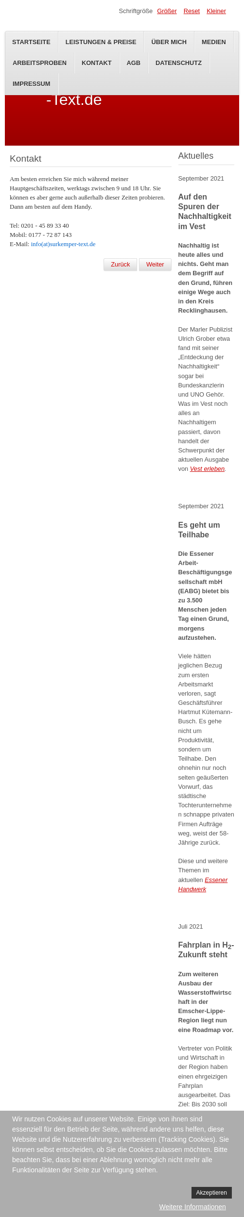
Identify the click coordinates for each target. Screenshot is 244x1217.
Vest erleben (207, 468)
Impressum (32, 83)
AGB (133, 63)
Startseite (31, 42)
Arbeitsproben (40, 63)
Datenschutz (179, 63)
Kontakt (97, 63)
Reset (192, 11)
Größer (167, 11)
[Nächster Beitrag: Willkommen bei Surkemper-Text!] (155, 264)
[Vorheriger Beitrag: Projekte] (120, 264)
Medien (214, 42)
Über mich (169, 42)
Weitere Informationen (192, 1207)
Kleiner (216, 11)
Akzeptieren (211, 1192)
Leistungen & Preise (101, 42)
